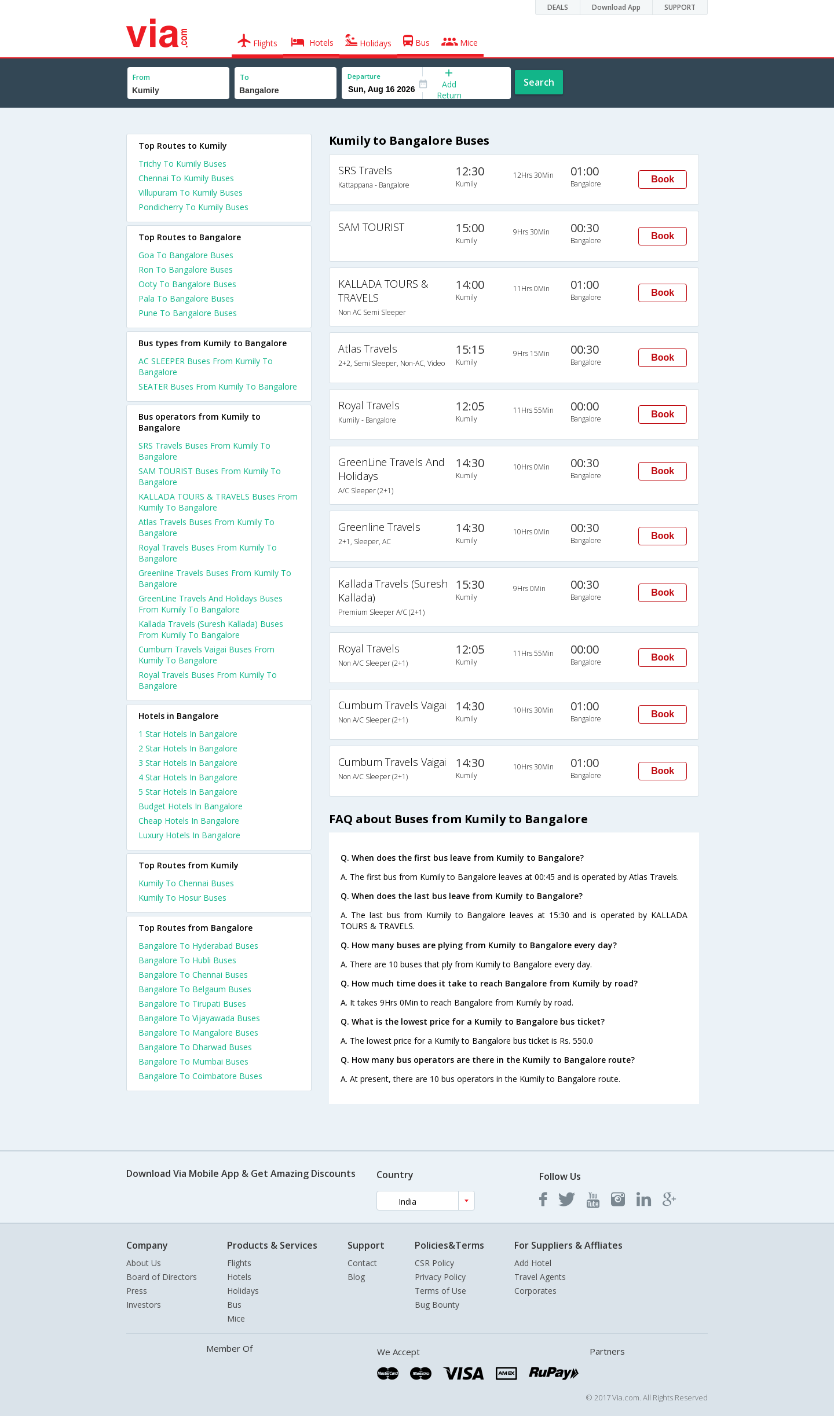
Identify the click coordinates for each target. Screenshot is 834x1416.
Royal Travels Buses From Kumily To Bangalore (207, 553)
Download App (616, 7)
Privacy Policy (440, 1276)
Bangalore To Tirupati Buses (192, 1003)
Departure (364, 76)
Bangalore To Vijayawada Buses (199, 1018)
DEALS (557, 7)
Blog (356, 1276)
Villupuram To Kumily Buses (190, 192)
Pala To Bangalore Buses (186, 298)
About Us (143, 1262)
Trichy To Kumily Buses (182, 163)
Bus (234, 1304)
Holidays (243, 1290)
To (244, 77)
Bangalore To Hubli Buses (187, 960)
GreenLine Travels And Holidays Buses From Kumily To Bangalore (210, 604)
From (141, 77)
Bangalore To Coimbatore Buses (200, 1075)
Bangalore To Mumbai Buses (193, 1061)
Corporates (535, 1290)
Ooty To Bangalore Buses (187, 283)
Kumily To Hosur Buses (182, 897)
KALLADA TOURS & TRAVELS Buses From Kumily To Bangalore (218, 502)
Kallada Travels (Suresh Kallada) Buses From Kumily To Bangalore (210, 629)
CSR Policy (434, 1262)
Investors (143, 1304)
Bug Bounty (437, 1304)
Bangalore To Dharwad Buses (195, 1046)
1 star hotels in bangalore (187, 733)
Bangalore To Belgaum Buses (194, 989)
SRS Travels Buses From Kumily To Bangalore (204, 451)
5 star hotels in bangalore (187, 791)
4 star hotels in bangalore (187, 777)
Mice (236, 1318)
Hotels (239, 1276)
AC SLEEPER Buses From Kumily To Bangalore (205, 366)
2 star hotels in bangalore (187, 748)
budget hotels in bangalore (190, 806)
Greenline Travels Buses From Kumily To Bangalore (214, 578)
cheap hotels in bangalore (188, 820)
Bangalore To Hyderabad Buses (198, 945)
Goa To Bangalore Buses (185, 255)
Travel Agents (540, 1276)
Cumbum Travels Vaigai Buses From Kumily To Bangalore (206, 655)
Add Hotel (532, 1262)
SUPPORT (680, 7)
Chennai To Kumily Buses (186, 178)
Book (662, 179)
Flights (239, 1262)
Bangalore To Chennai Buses (193, 974)
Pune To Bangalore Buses (187, 312)
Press (136, 1290)
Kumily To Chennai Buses (186, 883)
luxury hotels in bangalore (189, 835)
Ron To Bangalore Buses (185, 269)
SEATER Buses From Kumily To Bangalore (217, 386)
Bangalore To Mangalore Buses (198, 1032)
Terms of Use (440, 1290)
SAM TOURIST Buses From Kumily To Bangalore (209, 476)
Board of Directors (161, 1276)
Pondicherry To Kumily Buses (193, 206)
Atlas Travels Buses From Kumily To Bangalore (206, 527)
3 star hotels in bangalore (187, 762)
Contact (362, 1262)
